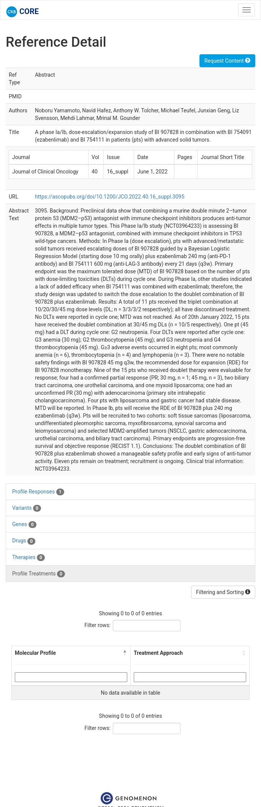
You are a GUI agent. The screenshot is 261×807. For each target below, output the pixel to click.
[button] (125, 653)
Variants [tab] (26, 508)
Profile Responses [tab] (38, 492)
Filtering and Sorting (223, 592)
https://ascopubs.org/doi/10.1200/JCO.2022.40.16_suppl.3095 (109, 197)
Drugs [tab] (23, 540)
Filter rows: (97, 625)
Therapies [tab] (28, 557)
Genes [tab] (24, 524)
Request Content (227, 61)
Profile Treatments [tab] (38, 574)
